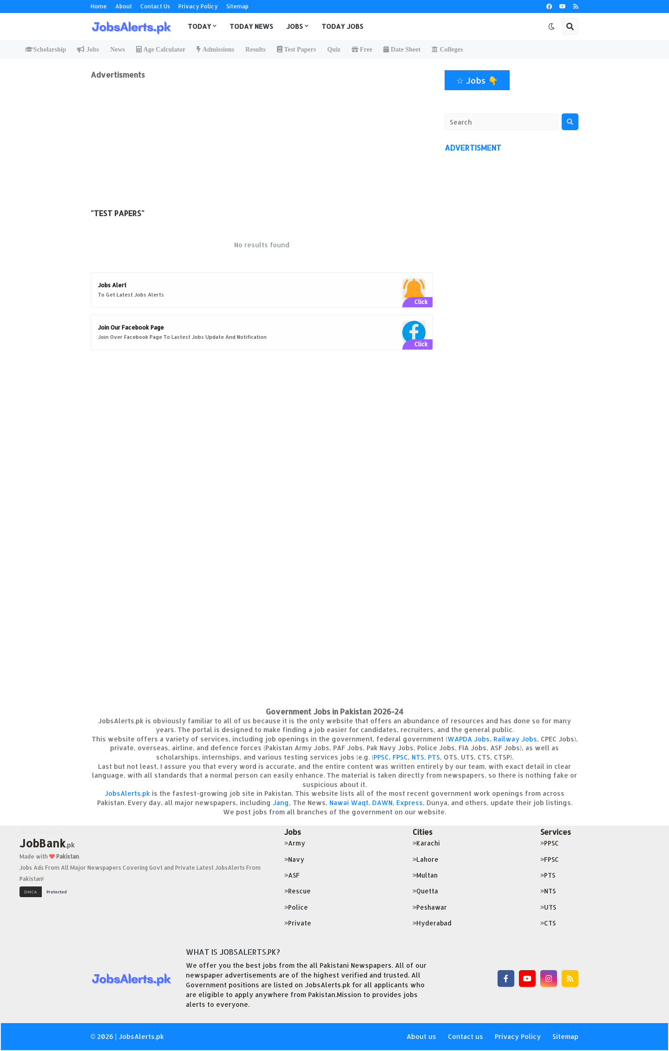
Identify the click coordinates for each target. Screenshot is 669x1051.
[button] (551, 26)
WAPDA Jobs (468, 739)
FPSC (400, 757)
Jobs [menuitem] (294, 26)
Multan (425, 875)
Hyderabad (432, 923)
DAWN (382, 802)
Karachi (426, 843)
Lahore (426, 859)
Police (296, 907)
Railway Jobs (515, 739)
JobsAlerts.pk (127, 793)
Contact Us (155, 6)
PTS (434, 757)
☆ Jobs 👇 (477, 80)
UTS (548, 907)
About (123, 6)
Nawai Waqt (348, 802)
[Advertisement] (262, 144)
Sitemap (237, 6)
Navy (294, 859)
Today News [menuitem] (251, 26)
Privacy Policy (198, 6)
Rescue (297, 891)
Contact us (465, 1036)
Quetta (425, 891)
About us (421, 1036)
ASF (292, 875)
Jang (281, 802)
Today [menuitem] (199, 26)
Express (409, 802)
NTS (418, 757)
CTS (548, 923)
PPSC (381, 757)
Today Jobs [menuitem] (342, 26)
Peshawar (430, 907)
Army (294, 843)
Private (297, 923)
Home (99, 6)
